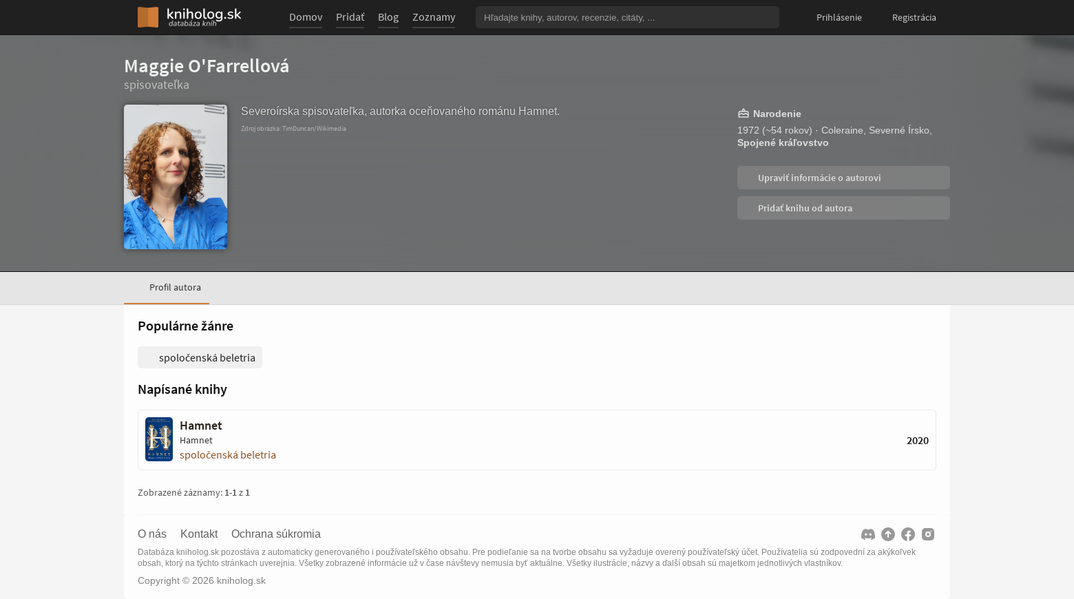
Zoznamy (433, 16)
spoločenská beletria (228, 454)
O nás (152, 534)
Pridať (350, 16)
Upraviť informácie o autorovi (818, 177)
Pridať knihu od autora (804, 208)
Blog (388, 16)
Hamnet (201, 425)
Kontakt (199, 534)
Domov (305, 16)
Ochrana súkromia (276, 534)
